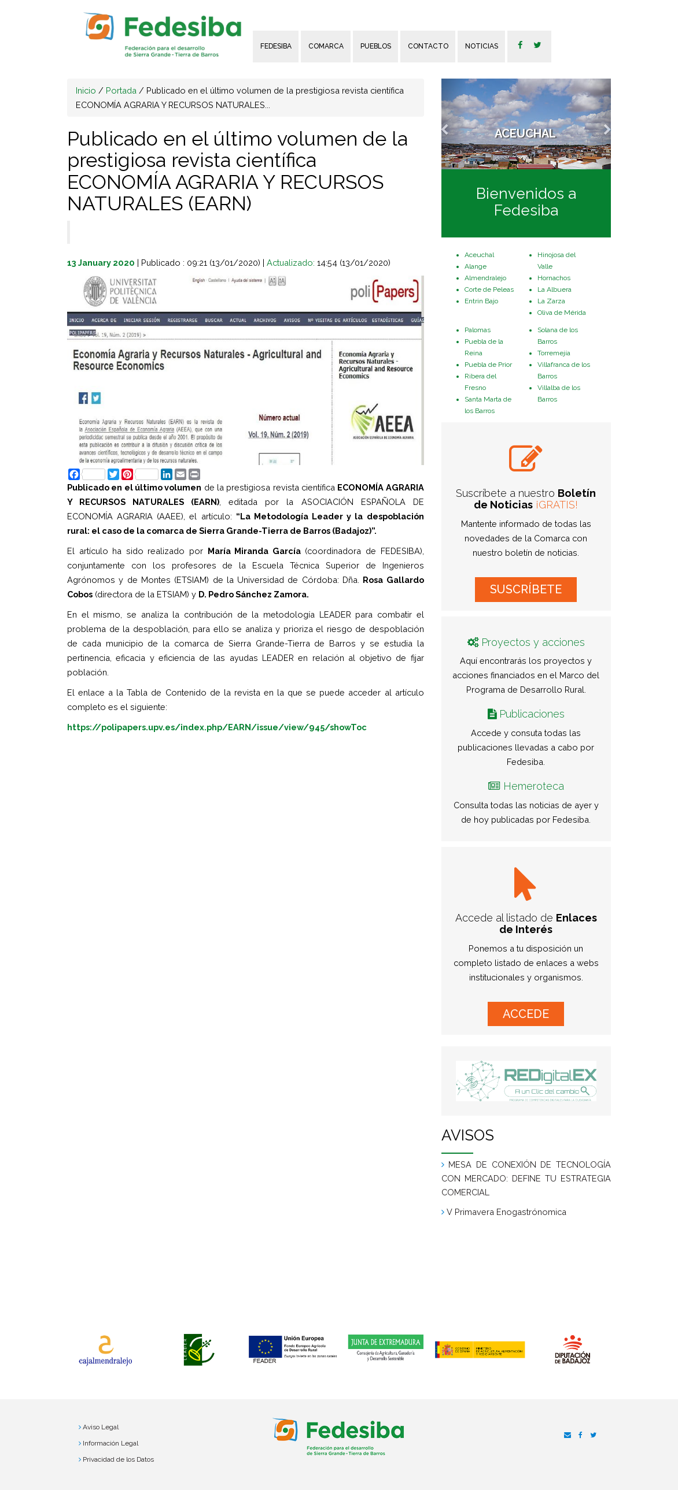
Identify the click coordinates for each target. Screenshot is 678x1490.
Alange (476, 266)
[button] (454, 124)
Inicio (86, 90)
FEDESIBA (276, 46)
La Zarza (551, 301)
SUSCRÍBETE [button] (526, 589)
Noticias (481, 46)
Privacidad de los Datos (118, 1459)
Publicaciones (532, 714)
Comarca (326, 46)
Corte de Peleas (489, 289)
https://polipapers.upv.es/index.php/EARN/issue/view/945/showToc (217, 727)
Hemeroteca (533, 786)
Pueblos (375, 46)
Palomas (478, 330)
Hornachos (553, 278)
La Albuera (554, 289)
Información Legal (110, 1443)
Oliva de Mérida (561, 313)
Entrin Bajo (481, 301)
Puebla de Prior (488, 365)
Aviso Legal (101, 1427)
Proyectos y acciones (533, 642)
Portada (121, 90)
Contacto (428, 46)
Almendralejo (485, 278)
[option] (105, 1350)
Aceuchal (479, 255)
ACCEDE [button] (526, 1014)
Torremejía (553, 353)
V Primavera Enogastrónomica (506, 1212)
